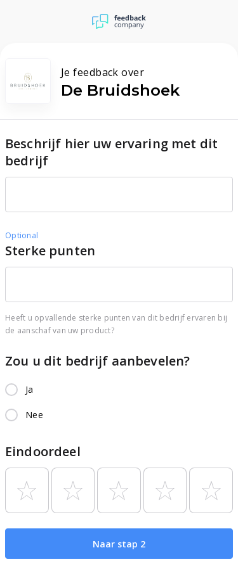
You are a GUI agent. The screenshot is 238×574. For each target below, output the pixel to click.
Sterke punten (50, 250)
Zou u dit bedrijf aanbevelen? (97, 360)
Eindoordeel (43, 451)
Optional (21, 235)
